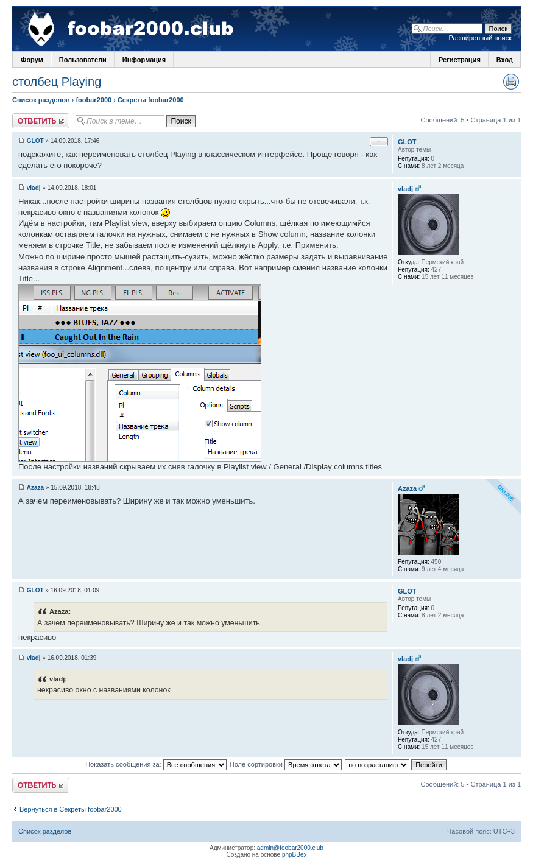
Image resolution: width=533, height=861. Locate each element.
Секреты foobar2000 (151, 100)
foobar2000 (93, 100)
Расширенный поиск (480, 37)
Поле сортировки (286, 764)
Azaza (35, 487)
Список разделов (41, 100)
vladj (34, 187)
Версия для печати (511, 82)
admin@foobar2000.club (290, 848)
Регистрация (460, 59)
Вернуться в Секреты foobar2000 (70, 809)
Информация (144, 59)
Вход (504, 59)
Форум (32, 59)
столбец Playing (56, 81)
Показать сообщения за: (156, 764)
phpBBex (294, 854)
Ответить (40, 120)
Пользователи (83, 59)
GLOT (35, 141)
